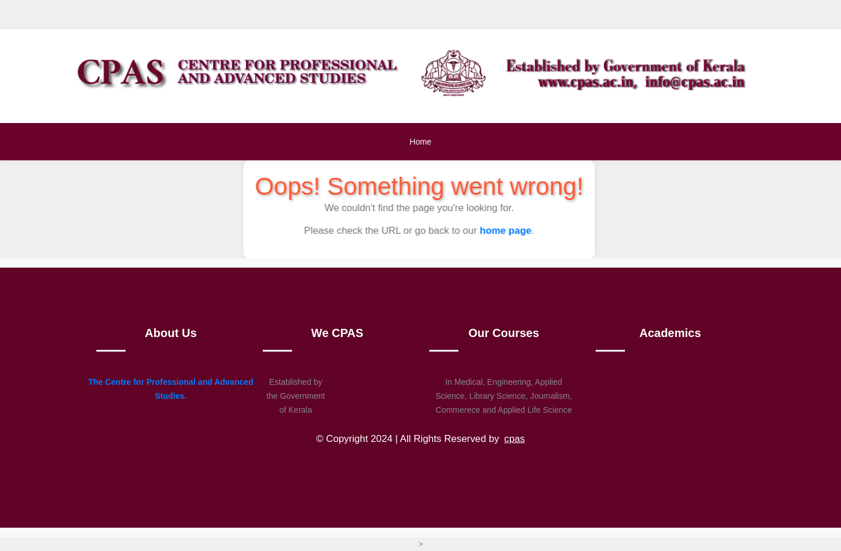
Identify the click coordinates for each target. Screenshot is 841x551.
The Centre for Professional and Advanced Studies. (170, 389)
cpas (514, 438)
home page (507, 230)
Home (420, 141)
